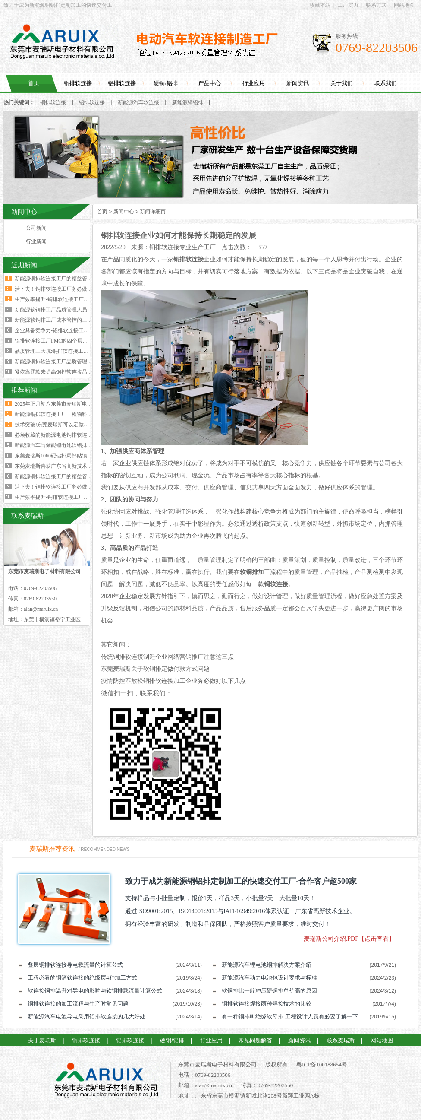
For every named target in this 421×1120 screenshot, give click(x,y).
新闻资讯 (297, 83)
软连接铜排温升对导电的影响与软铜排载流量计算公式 (95, 990)
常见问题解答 (255, 1040)
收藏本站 (320, 5)
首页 (33, 83)
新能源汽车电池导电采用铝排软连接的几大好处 (86, 1016)
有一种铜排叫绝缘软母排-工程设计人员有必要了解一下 (290, 1016)
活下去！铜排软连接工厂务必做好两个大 (61, 487)
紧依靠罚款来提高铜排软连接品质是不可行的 (66, 372)
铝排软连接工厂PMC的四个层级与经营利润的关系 (72, 341)
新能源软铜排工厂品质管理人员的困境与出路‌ (66, 310)
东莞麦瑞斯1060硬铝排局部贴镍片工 (56, 456)
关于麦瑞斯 (42, 1040)
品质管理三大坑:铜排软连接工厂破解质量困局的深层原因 (80, 351)
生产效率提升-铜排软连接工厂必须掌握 (59, 497)
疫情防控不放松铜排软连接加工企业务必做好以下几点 (173, 681)
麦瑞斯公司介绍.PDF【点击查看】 (349, 939)
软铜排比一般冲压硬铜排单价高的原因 (269, 990)
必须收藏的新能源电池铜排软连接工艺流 (61, 435)
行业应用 (253, 83)
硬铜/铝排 (166, 83)
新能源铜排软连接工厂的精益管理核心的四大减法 (72, 279)
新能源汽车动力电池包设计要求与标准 (269, 977)
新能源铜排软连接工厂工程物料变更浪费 (61, 414)
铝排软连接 (122, 83)
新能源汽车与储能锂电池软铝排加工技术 (61, 445)
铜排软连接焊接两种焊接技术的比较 (266, 1003)
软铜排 (249, 572)
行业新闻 (36, 241)
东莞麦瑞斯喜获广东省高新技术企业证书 (61, 466)
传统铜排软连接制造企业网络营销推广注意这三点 (167, 657)
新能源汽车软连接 (138, 102)
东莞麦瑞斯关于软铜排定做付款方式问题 (155, 669)
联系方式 (376, 5)
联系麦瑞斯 (341, 1040)
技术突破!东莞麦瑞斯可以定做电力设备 (59, 425)
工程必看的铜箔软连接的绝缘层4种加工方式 (82, 977)
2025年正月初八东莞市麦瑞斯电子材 (56, 404)
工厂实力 (348, 5)
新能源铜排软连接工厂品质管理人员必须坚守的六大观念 (79, 362)
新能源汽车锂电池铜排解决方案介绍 (266, 964)
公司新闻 (36, 228)
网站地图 (404, 5)
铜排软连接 (78, 83)
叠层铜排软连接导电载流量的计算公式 (75, 964)
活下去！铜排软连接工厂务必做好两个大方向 (66, 289)
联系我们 (385, 83)
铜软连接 (276, 584)
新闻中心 (123, 212)
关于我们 (341, 83)
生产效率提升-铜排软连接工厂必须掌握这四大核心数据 (78, 299)
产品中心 (209, 83)
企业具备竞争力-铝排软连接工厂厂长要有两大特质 (72, 330)
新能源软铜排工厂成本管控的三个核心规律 (64, 320)
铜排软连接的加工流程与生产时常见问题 (78, 1003)
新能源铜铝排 (187, 102)
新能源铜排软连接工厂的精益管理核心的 (61, 476)
